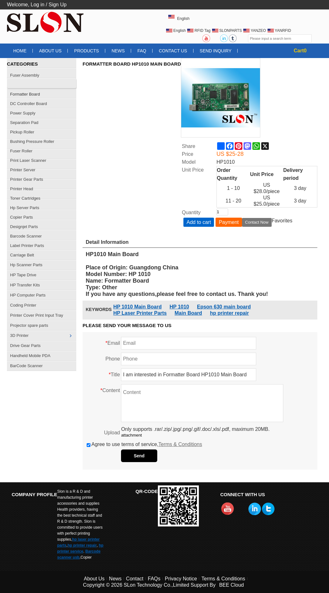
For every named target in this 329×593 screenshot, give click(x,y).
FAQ (141, 50)
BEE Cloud (231, 585)
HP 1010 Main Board (137, 306)
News (118, 50)
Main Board (188, 313)
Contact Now (256, 222)
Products (86, 50)
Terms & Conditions (180, 444)
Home (19, 50)
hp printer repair (229, 313)
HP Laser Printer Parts (140, 313)
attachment (131, 435)
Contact (134, 578)
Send (139, 455)
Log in (37, 4)
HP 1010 (179, 306)
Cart (300, 50)
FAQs (154, 578)
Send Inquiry (216, 50)
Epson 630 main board (224, 306)
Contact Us (173, 50)
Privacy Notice (181, 578)
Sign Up (57, 4)
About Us (50, 50)
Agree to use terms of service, (144, 444)
